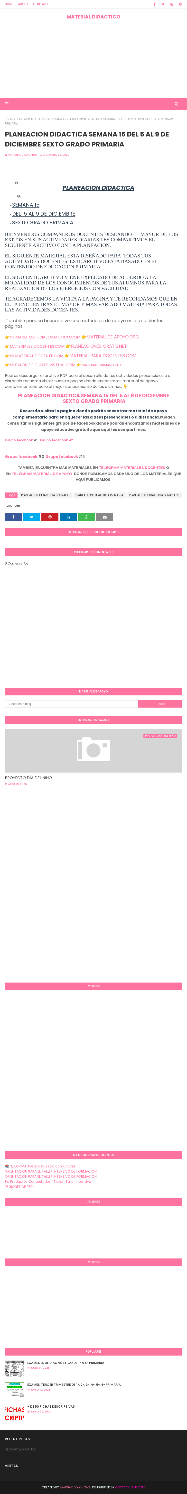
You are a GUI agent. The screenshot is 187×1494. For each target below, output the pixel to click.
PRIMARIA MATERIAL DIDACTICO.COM (45, 337)
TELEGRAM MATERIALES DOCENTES (132, 467)
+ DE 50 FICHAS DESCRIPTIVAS (51, 1406)
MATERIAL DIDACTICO (93, 16)
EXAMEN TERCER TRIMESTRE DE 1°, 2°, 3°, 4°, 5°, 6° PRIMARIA (74, 1384)
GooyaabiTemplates (130, 1487)
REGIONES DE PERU (20, 1186)
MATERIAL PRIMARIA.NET (102, 364)
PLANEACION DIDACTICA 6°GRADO (45, 495)
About (23, 4)
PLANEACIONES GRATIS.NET (99, 346)
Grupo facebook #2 (56, 440)
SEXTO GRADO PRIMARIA (93, 401)
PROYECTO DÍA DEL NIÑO (28, 778)
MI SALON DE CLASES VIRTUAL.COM (42, 365)
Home (9, 4)
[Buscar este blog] (71, 704)
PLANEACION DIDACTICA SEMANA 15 (41, 119)
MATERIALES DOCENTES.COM (37, 346)
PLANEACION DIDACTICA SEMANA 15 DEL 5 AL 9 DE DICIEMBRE (93, 395)
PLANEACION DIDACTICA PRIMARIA (99, 495)
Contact (40, 4)
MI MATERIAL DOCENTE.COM (36, 356)
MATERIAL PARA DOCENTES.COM (103, 356)
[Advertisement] (93, 59)
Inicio (9, 119)
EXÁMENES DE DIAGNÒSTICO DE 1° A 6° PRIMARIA (65, 1362)
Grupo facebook (19, 440)
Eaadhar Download (75, 1487)
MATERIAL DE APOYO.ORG (113, 337)
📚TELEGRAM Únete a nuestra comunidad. (40, 1166)
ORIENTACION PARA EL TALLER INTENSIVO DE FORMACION (51, 1171)
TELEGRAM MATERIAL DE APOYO (42, 474)
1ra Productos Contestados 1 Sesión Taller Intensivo (48, 1181)
